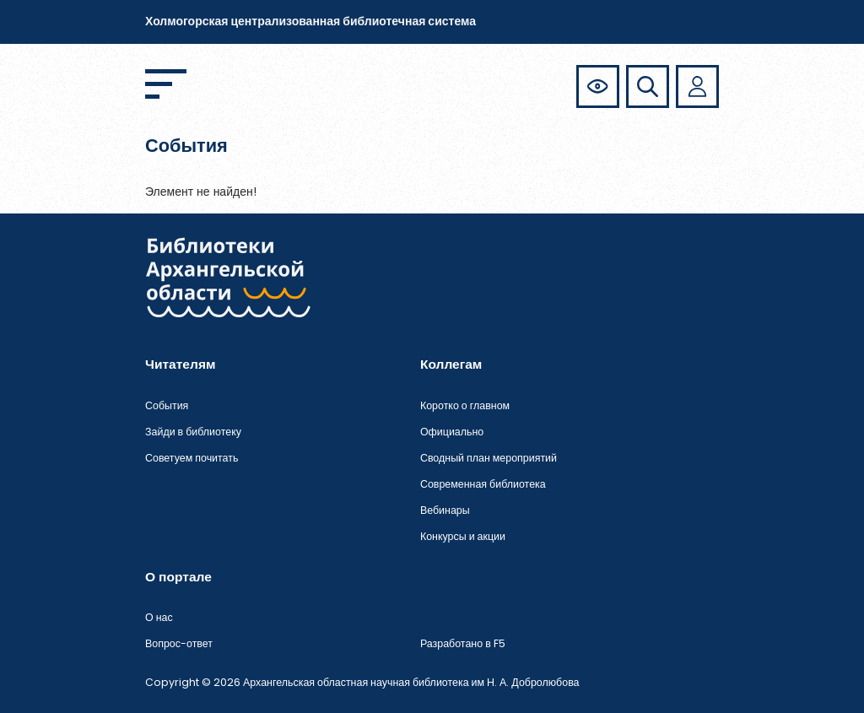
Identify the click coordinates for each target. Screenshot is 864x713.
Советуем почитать (191, 458)
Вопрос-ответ (179, 643)
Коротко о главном (465, 405)
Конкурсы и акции (462, 536)
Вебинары (445, 510)
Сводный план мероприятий (488, 458)
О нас (159, 617)
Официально (451, 431)
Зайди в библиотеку (193, 431)
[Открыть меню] (165, 84)
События (166, 405)
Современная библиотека (483, 484)
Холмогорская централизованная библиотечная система (310, 21)
